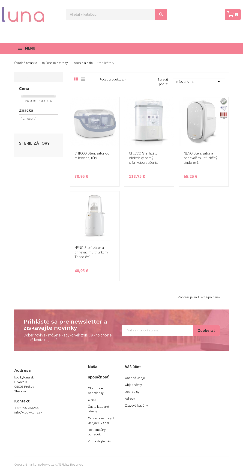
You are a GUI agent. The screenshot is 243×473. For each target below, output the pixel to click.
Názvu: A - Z (199, 81)
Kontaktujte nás (99, 441)
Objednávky (133, 385)
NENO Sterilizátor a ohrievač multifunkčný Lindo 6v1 (200, 158)
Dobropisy (132, 392)
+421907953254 (26, 408)
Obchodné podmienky (96, 390)
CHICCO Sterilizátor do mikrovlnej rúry (92, 155)
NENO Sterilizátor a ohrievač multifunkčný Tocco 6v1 (91, 252)
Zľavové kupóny (136, 405)
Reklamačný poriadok (97, 432)
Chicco (29, 118)
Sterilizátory (34, 143)
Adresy (130, 398)
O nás (92, 400)
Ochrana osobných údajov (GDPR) (101, 420)
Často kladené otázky (98, 409)
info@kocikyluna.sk (28, 412)
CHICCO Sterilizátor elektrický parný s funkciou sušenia (144, 158)
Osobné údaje (135, 378)
